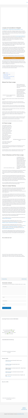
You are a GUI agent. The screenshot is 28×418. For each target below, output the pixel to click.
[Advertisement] (14, 267)
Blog (15, 29)
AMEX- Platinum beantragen (7, 218)
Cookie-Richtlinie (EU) (24, 409)
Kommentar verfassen (5, 29)
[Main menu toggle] (27, 2)
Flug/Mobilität (18, 29)
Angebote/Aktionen (11, 29)
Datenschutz (24, 408)
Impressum (24, 407)
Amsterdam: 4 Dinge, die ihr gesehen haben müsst (12, 364)
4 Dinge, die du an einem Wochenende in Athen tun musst (13, 360)
